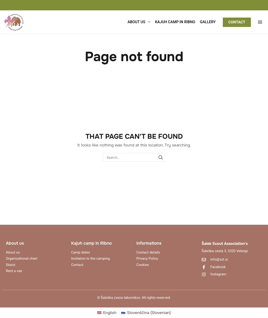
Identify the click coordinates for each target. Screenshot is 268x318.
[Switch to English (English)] (107, 312)
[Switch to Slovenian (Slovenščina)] (146, 312)
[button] (260, 22)
